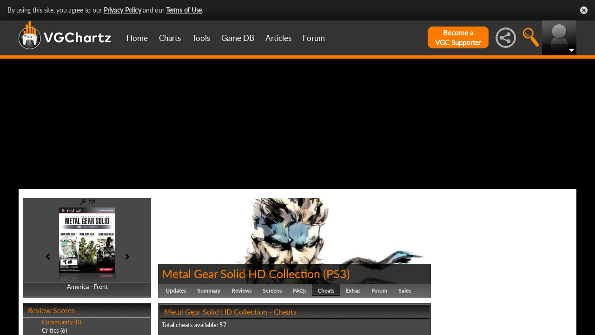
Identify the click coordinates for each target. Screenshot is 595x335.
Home (137, 38)
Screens (272, 290)
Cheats (325, 290)
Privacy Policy (122, 10)
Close (584, 10)
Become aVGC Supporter (458, 37)
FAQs (299, 290)
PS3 (336, 274)
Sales (404, 290)
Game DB (237, 38)
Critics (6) (54, 330)
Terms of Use (184, 10)
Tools (201, 38)
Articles (278, 38)
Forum (314, 38)
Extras (352, 290)
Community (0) (61, 322)
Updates (175, 290)
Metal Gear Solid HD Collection (241, 274)
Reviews (241, 290)
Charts (170, 38)
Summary (208, 290)
